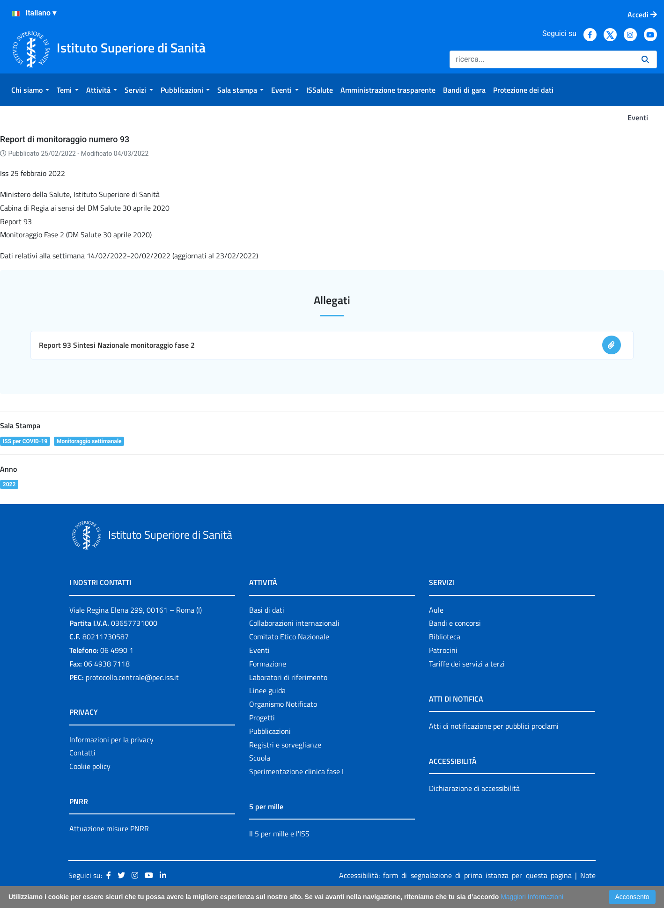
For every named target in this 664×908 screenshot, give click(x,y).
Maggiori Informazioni (532, 897)
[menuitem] (30, 90)
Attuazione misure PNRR (109, 828)
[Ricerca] (542, 59)
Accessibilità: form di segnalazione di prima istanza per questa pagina (455, 875)
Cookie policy (90, 766)
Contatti (82, 752)
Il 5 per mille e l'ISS (279, 833)
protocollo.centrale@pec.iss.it (132, 677)
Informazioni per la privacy (111, 739)
